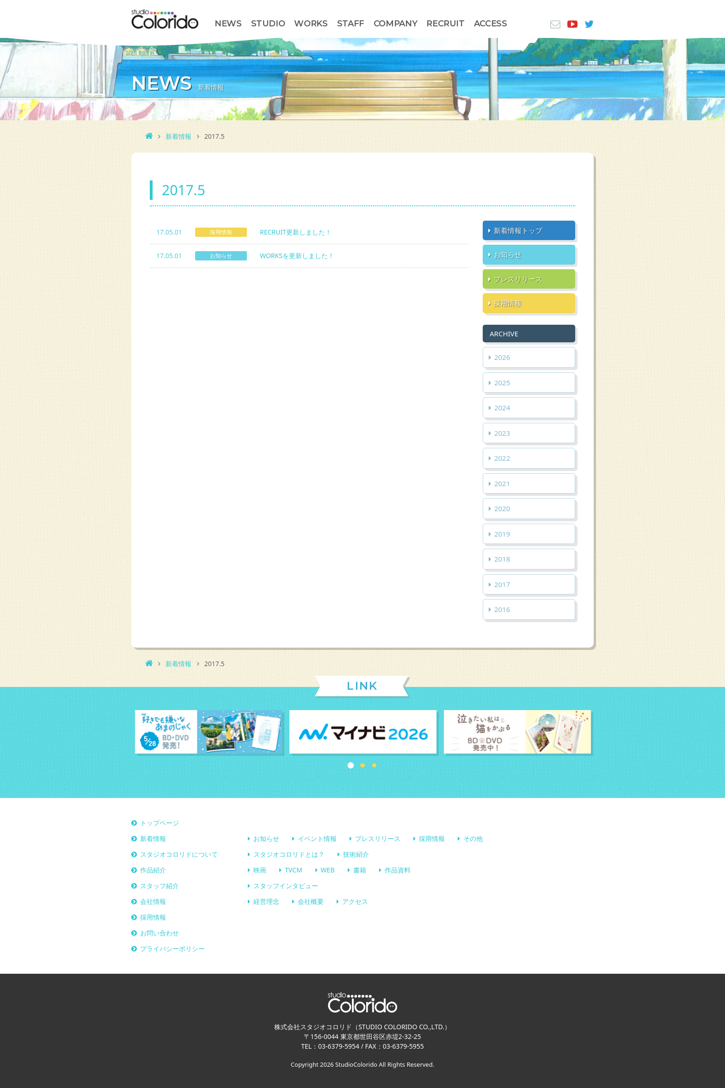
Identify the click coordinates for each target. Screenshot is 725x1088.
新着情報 (178, 136)
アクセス (355, 901)
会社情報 (153, 901)
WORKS (310, 24)
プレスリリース (377, 839)
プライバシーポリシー (172, 949)
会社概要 (311, 901)
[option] (208, 733)
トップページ (159, 823)
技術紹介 (356, 854)
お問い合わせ (159, 933)
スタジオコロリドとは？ (289, 854)
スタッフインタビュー (285, 886)
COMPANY (395, 24)
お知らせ (266, 839)
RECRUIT (445, 24)
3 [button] (374, 765)
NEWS (228, 24)
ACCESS (490, 24)
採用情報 (432, 839)
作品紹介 (153, 870)
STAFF (350, 24)
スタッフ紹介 (159, 886)
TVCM (293, 870)
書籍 (359, 870)
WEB (328, 870)
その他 (473, 839)
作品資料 (398, 870)
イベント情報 (317, 839)
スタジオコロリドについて (179, 854)
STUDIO (268, 24)
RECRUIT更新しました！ (296, 232)
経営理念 (266, 901)
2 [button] (362, 765)
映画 (259, 870)
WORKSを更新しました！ (297, 255)
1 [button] (350, 765)
